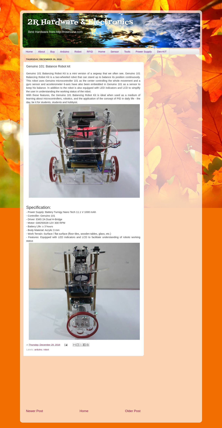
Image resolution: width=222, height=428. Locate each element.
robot (46, 349)
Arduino (64, 51)
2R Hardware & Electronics (80, 22)
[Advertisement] (83, 382)
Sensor (115, 51)
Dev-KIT (162, 51)
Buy (52, 51)
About (41, 51)
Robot (78, 51)
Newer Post (34, 411)
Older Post (132, 411)
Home (29, 51)
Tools (127, 51)
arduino (38, 349)
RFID (90, 51)
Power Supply (144, 51)
